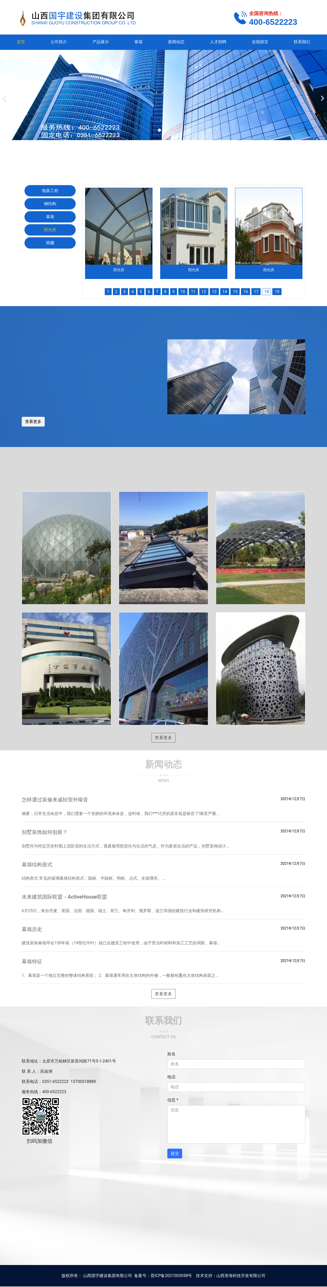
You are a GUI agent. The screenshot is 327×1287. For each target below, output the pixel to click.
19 (277, 291)
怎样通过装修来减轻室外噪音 (55, 800)
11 (193, 291)
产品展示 (100, 41)
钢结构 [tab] (50, 203)
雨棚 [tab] (50, 242)
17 (256, 291)
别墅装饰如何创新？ (45, 832)
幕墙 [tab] (50, 216)
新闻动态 (176, 41)
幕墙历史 (32, 929)
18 (266, 291)
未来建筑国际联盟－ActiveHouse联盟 (64, 897)
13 (214, 291)
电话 (171, 1077)
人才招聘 (218, 41)
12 (204, 291)
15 (235, 291)
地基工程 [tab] (50, 190)
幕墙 (138, 41)
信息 (172, 1100)
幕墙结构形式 (37, 864)
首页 (21, 41)
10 (183, 291)
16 (245, 291)
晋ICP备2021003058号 (171, 1275)
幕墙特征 (32, 961)
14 (225, 291)
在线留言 (260, 41)
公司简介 (59, 41)
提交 (175, 1153)
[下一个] (322, 95)
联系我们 (302, 41)
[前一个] (5, 95)
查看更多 (33, 421)
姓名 (171, 1053)
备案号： (142, 1275)
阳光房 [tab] (50, 229)
